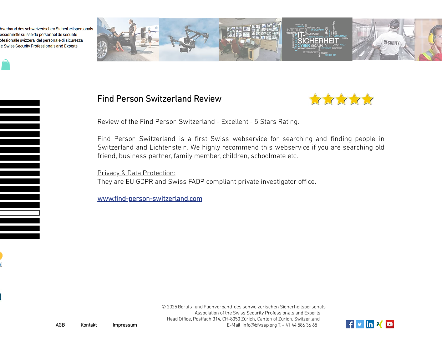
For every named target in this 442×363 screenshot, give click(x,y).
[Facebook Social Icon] (350, 324)
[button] (5, 64)
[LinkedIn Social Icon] (370, 324)
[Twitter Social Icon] (360, 324)
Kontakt (89, 325)
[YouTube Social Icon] (390, 324)
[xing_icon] (380, 324)
